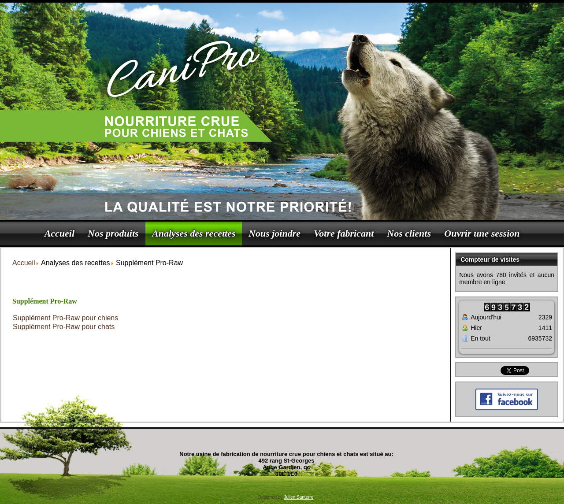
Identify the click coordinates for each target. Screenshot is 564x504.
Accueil (59, 233)
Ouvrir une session (481, 233)
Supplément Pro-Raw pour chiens (65, 318)
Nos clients (409, 233)
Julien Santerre (298, 497)
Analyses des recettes (193, 233)
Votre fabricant (344, 233)
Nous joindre (275, 233)
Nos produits (113, 233)
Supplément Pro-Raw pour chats (64, 326)
